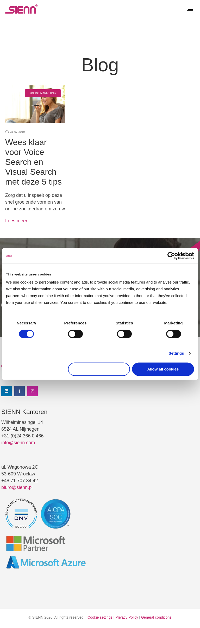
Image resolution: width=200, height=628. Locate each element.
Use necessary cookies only (99, 369)
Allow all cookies (163, 369)
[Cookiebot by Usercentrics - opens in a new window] (171, 256)
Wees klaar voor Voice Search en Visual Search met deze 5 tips (33, 161)
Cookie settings (100, 617)
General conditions (156, 617)
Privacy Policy (126, 617)
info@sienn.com (18, 442)
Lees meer (16, 220)
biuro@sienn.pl (17, 487)
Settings (176, 353)
